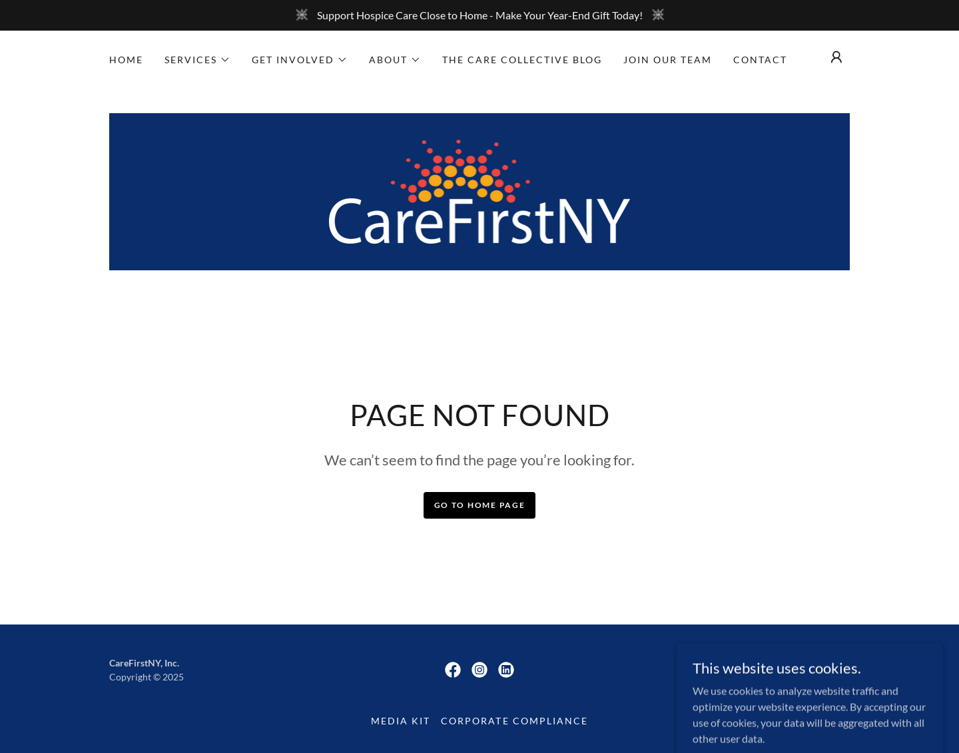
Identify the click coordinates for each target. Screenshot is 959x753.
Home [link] (126, 59)
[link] (480, 190)
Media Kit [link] (400, 720)
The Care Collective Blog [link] (522, 59)
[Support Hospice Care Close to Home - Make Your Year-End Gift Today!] (479, 15)
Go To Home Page (479, 505)
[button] (197, 60)
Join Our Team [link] (667, 59)
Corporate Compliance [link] (514, 720)
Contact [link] (760, 59)
